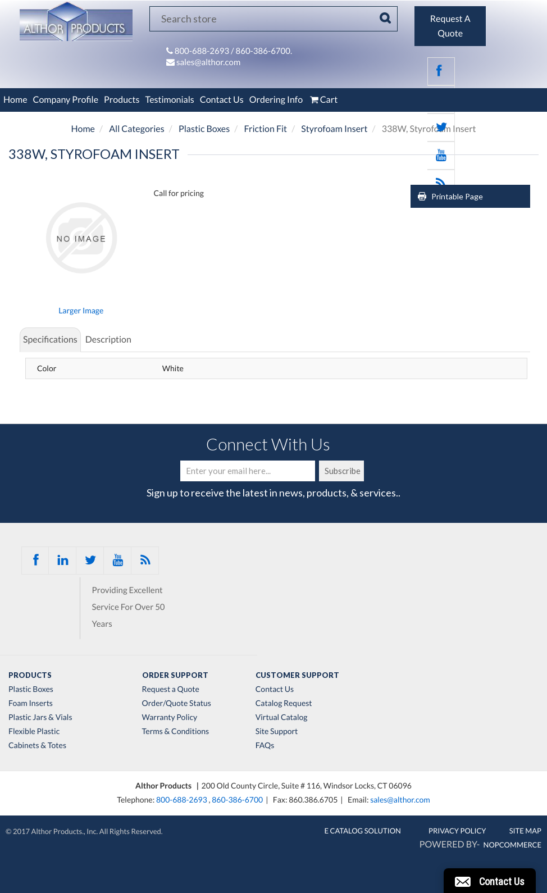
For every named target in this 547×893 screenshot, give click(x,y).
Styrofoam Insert (334, 129)
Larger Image (80, 310)
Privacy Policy (457, 830)
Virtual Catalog (282, 717)
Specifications (50, 339)
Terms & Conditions (175, 731)
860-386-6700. (264, 51)
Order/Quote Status (176, 703)
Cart (323, 99)
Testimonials (169, 99)
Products (121, 99)
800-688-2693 (203, 51)
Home (15, 99)
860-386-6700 (237, 799)
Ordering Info (276, 99)
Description (108, 339)
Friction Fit (265, 129)
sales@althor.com (208, 62)
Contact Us (222, 99)
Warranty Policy (170, 717)
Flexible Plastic (34, 731)
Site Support (277, 731)
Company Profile (66, 99)
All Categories (137, 129)
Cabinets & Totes (37, 745)
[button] (490, 880)
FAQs (265, 745)
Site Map (525, 830)
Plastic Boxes (204, 129)
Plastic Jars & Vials (40, 717)
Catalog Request (284, 703)
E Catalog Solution (362, 830)
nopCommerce (512, 844)
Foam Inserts (30, 703)
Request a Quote (170, 689)
